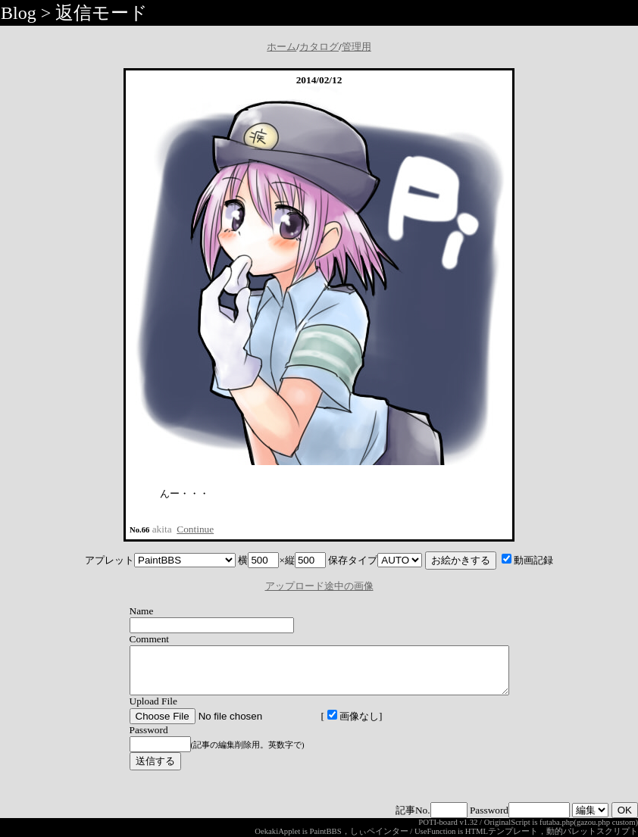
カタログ (319, 46)
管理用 (356, 46)
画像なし (330, 725)
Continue (195, 529)
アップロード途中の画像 (319, 586)
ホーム (281, 46)
